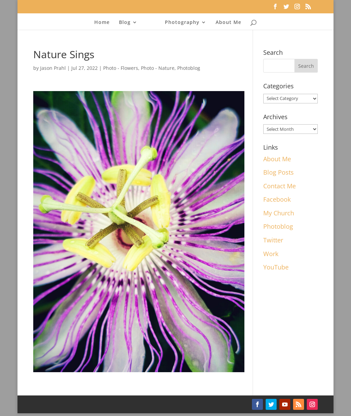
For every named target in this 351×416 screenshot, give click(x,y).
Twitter (273, 240)
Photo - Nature (157, 68)
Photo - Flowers (120, 68)
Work (270, 254)
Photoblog (188, 68)
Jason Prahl (53, 68)
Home (104, 22)
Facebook (277, 199)
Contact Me (279, 186)
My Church (278, 213)
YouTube (276, 267)
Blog (127, 22)
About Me (226, 22)
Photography (180, 22)
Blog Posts (278, 172)
